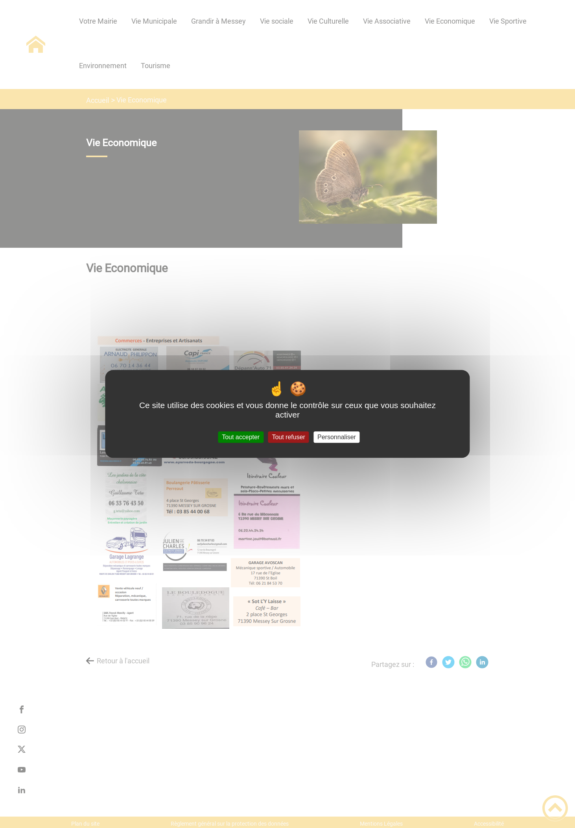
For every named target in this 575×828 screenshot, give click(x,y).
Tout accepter (241, 437)
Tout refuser (288, 437)
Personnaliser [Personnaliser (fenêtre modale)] (336, 437)
